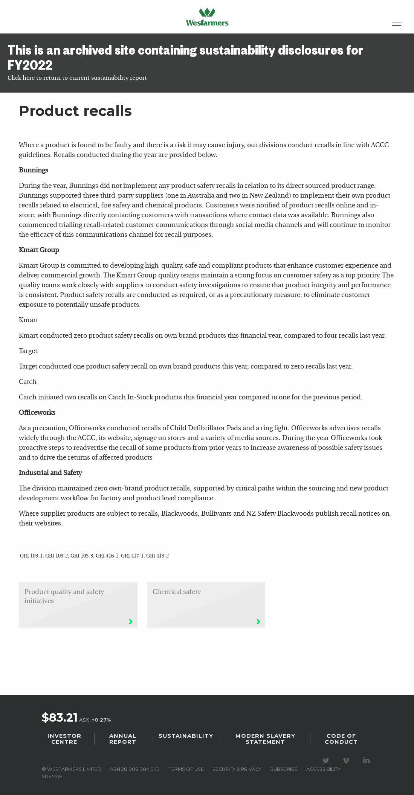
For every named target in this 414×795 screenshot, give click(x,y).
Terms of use (186, 769)
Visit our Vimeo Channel (347, 760)
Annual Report (122, 739)
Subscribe (284, 769)
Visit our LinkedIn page (367, 760)
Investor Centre (64, 739)
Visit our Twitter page (327, 760)
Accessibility (323, 769)
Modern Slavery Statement (265, 739)
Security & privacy (236, 769)
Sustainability (186, 736)
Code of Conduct (341, 739)
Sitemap (52, 776)
